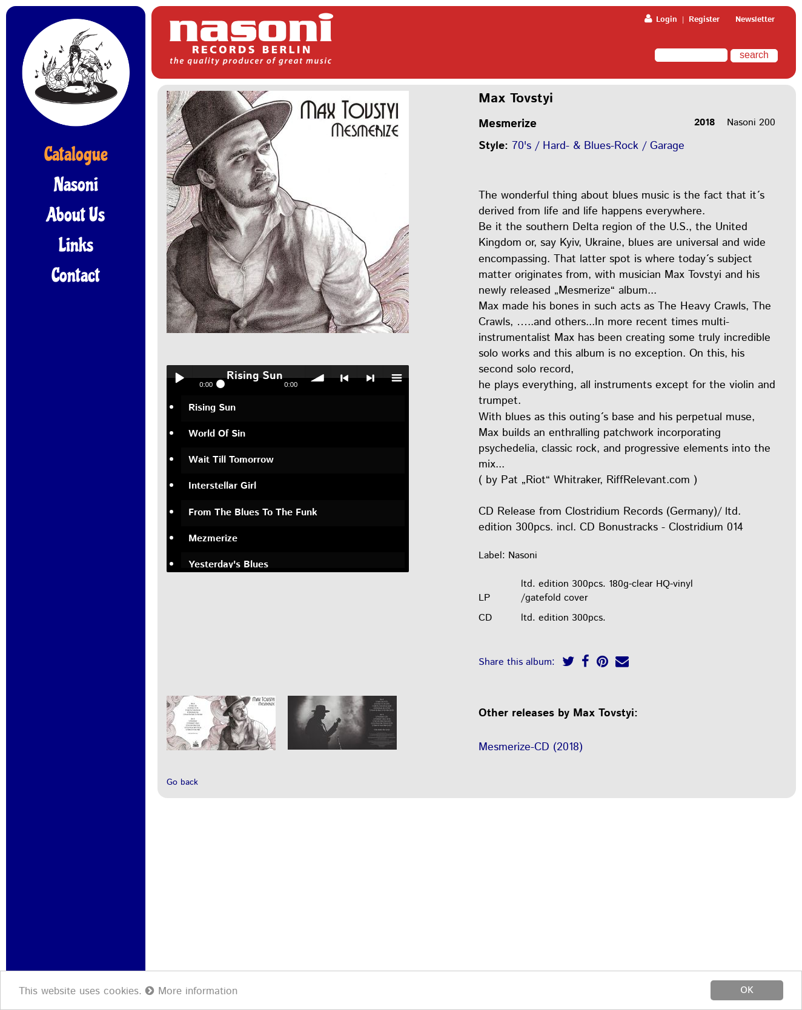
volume (318, 378)
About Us (76, 214)
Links (76, 245)
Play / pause (179, 378)
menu (396, 378)
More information (191, 991)
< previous (344, 378)
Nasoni (76, 184)
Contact (75, 275)
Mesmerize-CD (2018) (531, 747)
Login (661, 19)
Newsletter (755, 19)
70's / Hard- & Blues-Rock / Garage (598, 146)
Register (704, 19)
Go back (182, 782)
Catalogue (76, 154)
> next (370, 378)
